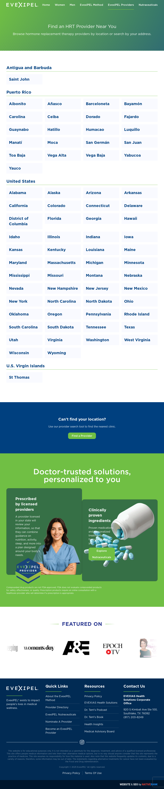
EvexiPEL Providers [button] (121, 5)
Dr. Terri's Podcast (95, 710)
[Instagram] (82, 742)
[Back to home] (22, 5)
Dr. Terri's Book (93, 717)
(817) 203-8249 (133, 717)
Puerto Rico (18, 92)
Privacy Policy (93, 696)
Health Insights (93, 724)
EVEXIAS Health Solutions (100, 702)
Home (46, 5)
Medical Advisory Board (99, 731)
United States (20, 181)
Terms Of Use (93, 773)
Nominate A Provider (58, 721)
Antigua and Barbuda (29, 68)
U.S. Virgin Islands (25, 366)
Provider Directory (56, 707)
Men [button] (72, 5)
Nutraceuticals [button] (148, 5)
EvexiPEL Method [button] (91, 5)
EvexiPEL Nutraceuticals (60, 714)
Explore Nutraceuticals (101, 554)
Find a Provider (82, 436)
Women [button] (60, 5)
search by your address (132, 34)
